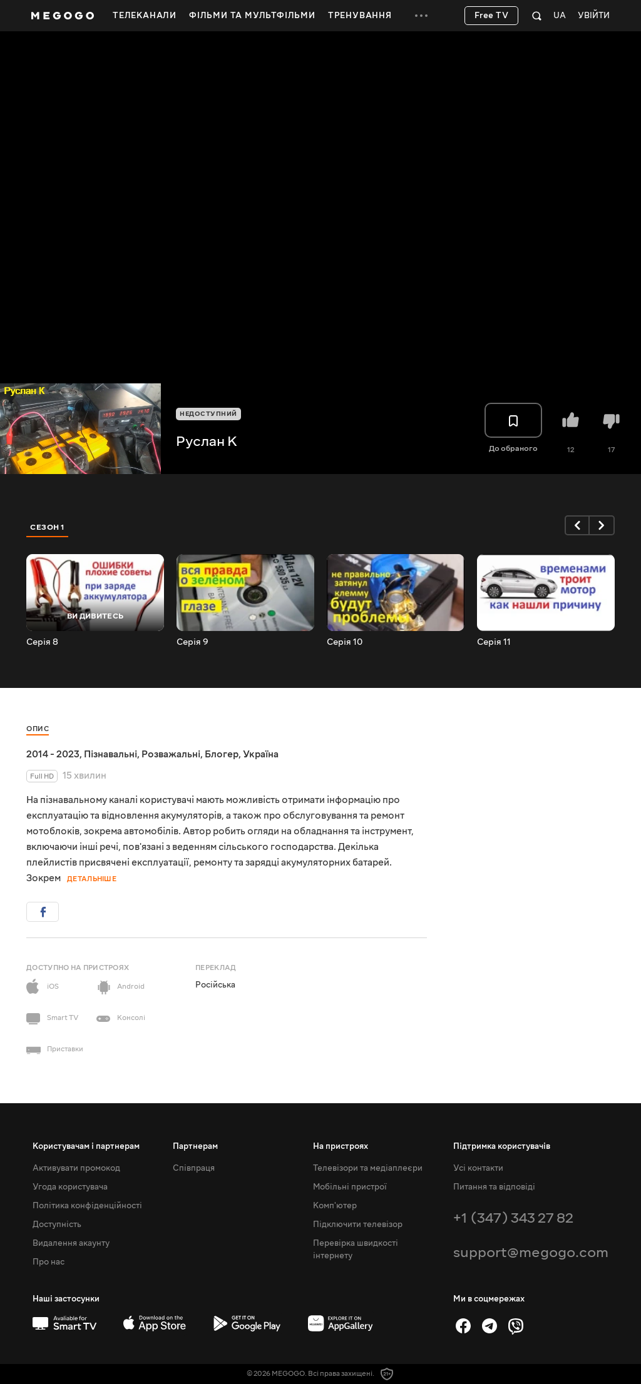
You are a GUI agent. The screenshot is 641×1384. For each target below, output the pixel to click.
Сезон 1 (47, 527)
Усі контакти (478, 1168)
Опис (37, 729)
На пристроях (340, 1146)
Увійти (594, 16)
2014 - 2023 (52, 754)
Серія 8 (42, 642)
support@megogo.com (530, 1252)
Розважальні (170, 754)
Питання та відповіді (494, 1187)
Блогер (221, 754)
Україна (261, 754)
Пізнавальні (110, 754)
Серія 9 (192, 642)
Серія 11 (494, 642)
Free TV (491, 15)
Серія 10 (344, 642)
